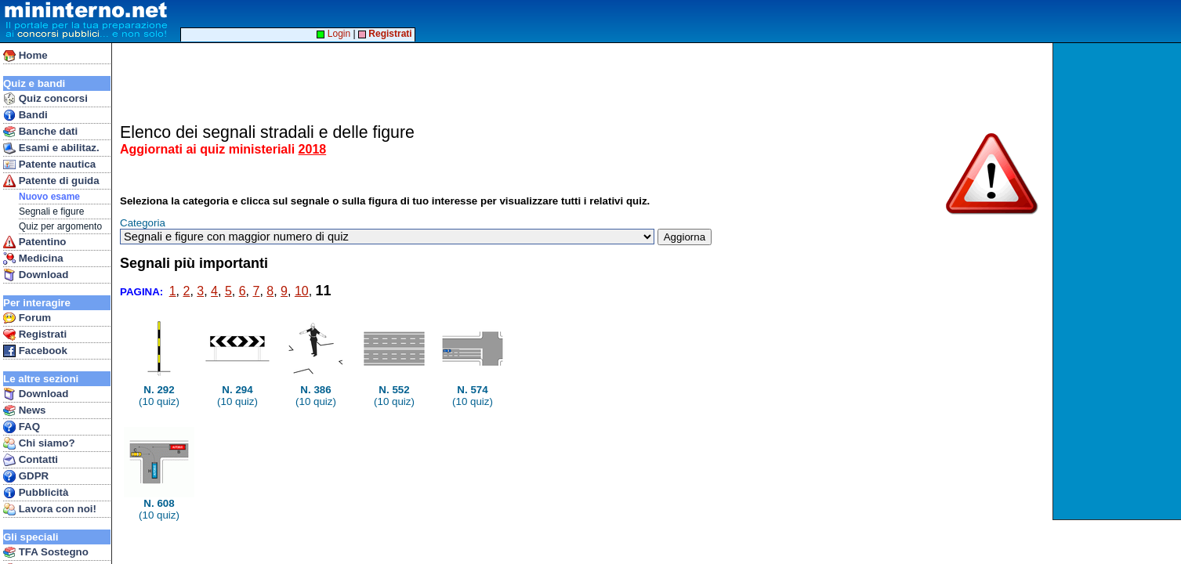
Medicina (33, 258)
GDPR (26, 476)
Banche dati (40, 131)
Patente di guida (51, 181)
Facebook (35, 351)
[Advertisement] (1118, 281)
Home (25, 55)
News (24, 410)
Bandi (25, 115)
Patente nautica (49, 164)
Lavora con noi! (49, 509)
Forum (27, 318)
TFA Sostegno (46, 552)
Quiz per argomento (60, 226)
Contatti (30, 460)
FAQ (21, 427)
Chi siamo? (39, 443)
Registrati (35, 334)
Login (333, 33)
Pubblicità (35, 492)
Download (35, 275)
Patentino (34, 242)
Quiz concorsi (45, 98)
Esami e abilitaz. (51, 148)
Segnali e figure (51, 211)
